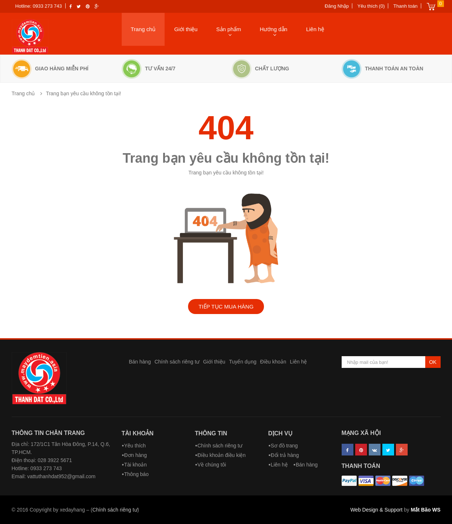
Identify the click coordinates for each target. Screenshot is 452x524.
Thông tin (211, 433)
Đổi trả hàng (285, 455)
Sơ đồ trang (284, 446)
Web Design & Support (376, 510)
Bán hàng (140, 362)
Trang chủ (143, 29)
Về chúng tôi (212, 465)
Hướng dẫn (273, 29)
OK (432, 362)
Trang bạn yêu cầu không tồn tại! (83, 93)
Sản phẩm (228, 29)
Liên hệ (315, 29)
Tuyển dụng (243, 362)
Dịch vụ (280, 433)
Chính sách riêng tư (176, 362)
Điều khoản (273, 362)
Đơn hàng (135, 455)
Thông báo (136, 474)
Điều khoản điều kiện (222, 455)
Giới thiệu (186, 29)
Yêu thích (135, 446)
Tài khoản (138, 433)
